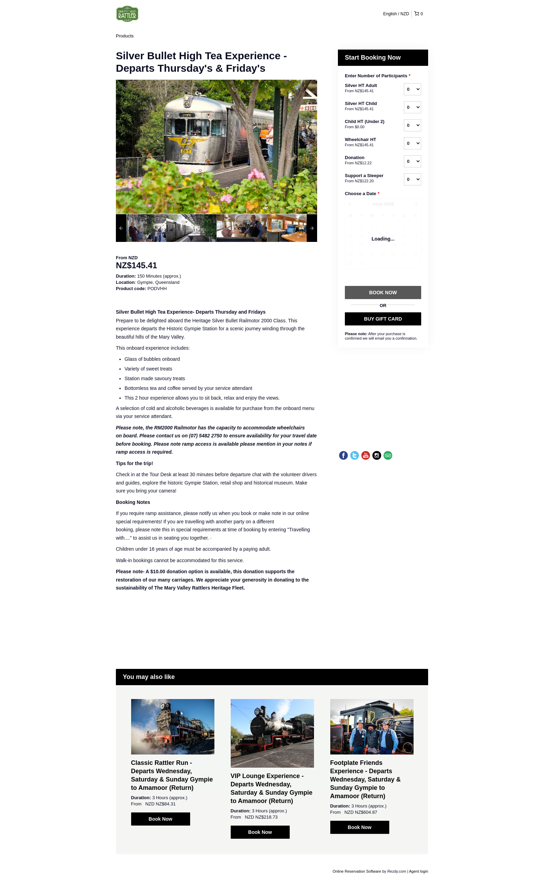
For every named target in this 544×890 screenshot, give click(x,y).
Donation (365, 160)
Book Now (160, 819)
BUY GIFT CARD (383, 319)
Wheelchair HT (365, 142)
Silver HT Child (365, 106)
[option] (141, 228)
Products (125, 35)
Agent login (418, 871)
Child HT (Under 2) (365, 124)
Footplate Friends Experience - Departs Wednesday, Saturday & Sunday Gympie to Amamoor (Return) (365, 779)
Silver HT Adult (365, 88)
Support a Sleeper (365, 178)
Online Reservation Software (357, 871)
